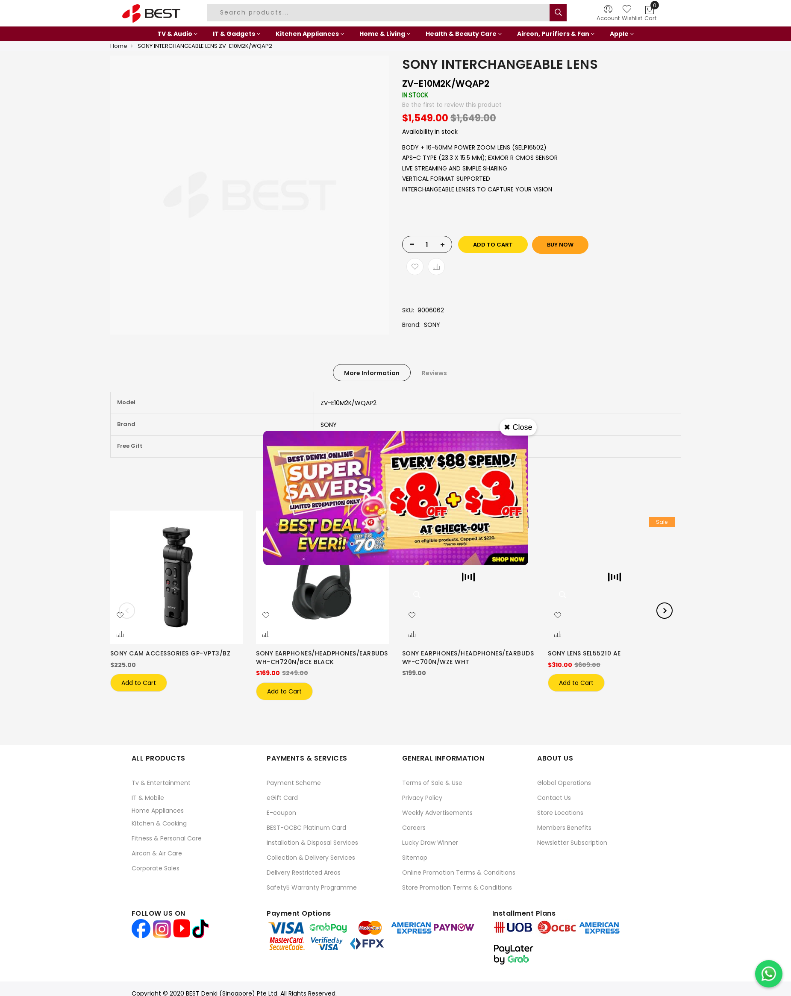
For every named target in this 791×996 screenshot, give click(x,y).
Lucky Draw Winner (430, 842)
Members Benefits (564, 827)
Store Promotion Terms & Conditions (457, 887)
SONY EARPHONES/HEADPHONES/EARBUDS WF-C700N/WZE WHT (468, 657)
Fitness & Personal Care (167, 838)
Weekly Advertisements (437, 812)
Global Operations (564, 783)
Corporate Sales (155, 868)
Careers (414, 827)
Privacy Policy (422, 797)
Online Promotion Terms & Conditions (458, 872)
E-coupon (281, 812)
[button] (120, 615)
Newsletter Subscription (572, 842)
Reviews (434, 373)
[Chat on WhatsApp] (768, 973)
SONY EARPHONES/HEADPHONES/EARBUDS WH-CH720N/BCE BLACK (322, 657)
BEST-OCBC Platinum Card (306, 827)
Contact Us (554, 797)
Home (118, 46)
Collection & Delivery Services (311, 857)
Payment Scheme (294, 783)
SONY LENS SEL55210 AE (584, 653)
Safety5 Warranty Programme (312, 887)
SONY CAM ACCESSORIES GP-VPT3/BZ (170, 653)
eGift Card (282, 797)
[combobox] (379, 12)
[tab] (372, 372)
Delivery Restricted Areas (304, 872)
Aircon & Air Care (157, 853)
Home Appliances (158, 810)
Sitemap (414, 857)
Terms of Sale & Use (432, 783)
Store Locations (560, 812)
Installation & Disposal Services (312, 842)
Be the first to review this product (452, 104)
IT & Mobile (148, 797)
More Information (372, 373)
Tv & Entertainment (161, 783)
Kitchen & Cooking (159, 823)
